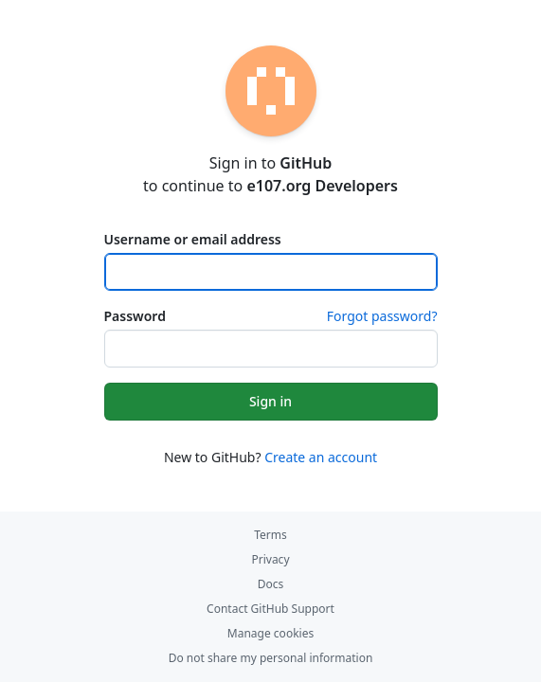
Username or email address (192, 239)
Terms (270, 535)
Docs (271, 584)
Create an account (320, 457)
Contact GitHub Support (270, 609)
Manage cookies (270, 633)
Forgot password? (382, 316)
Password (135, 316)
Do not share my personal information (271, 658)
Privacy (270, 559)
